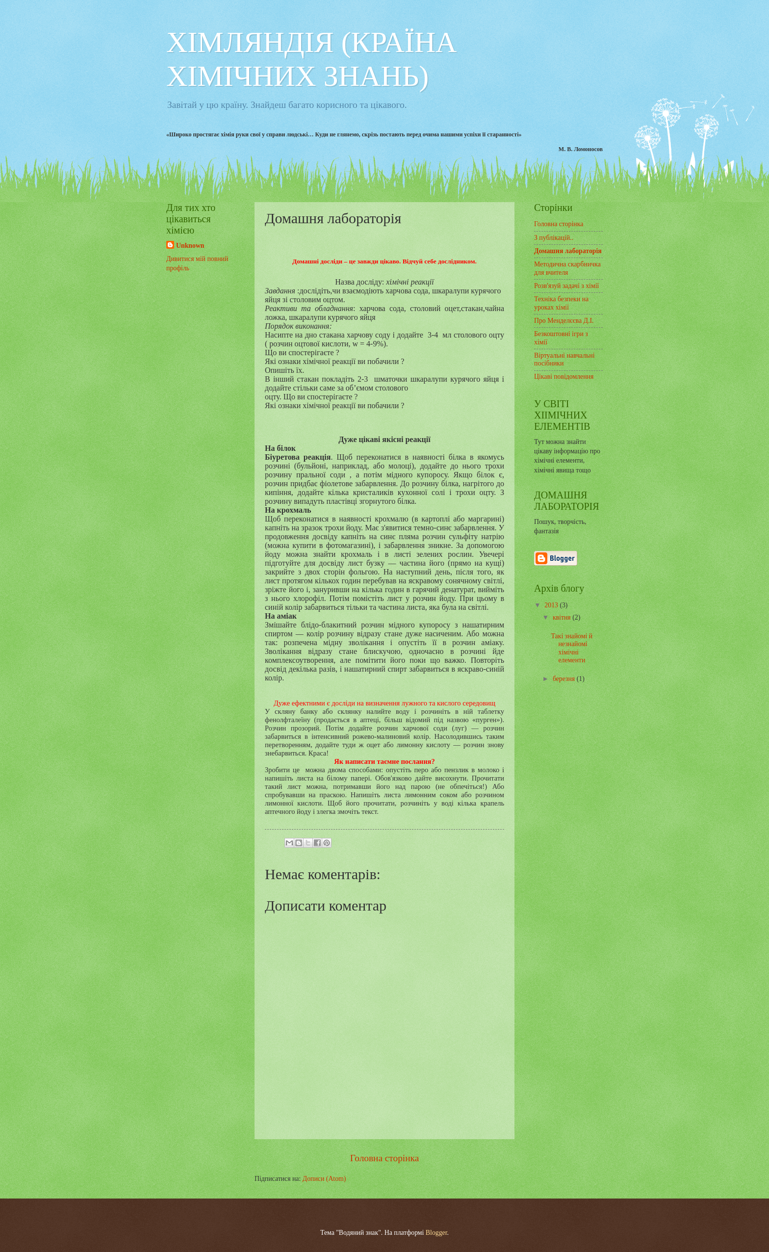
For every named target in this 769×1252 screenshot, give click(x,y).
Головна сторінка (384, 1158)
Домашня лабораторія (568, 251)
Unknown (190, 245)
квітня (562, 617)
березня (565, 678)
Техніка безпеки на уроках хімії (561, 303)
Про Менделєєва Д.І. (563, 320)
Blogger (436, 1232)
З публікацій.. (553, 237)
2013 (552, 605)
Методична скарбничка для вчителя (567, 268)
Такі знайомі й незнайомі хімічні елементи (571, 648)
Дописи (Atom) (324, 1178)
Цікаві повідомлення (563, 376)
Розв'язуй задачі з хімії (566, 285)
